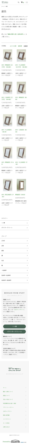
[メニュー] (26, 2)
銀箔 (7, 6)
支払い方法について (8, 399)
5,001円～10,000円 (6, 275)
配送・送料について (8, 391)
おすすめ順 (13, 46)
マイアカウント (7, 419)
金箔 (3, 245)
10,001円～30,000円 (6, 280)
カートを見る (6, 423)
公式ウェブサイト (19, 309)
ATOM (7, 415)
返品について (6, 395)
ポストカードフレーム (7, 227)
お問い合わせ (6, 427)
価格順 (20, 46)
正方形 (3, 240)
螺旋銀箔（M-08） (20, 194)
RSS (4, 415)
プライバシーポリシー (8, 407)
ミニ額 (3, 222)
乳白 (3, 260)
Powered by (14, 441)
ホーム (3, 6)
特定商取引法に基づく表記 (9, 403)
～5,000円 (4, 270)
